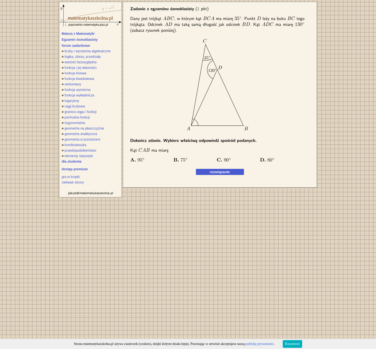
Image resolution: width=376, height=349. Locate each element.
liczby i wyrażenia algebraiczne (86, 51)
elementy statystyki (77, 156)
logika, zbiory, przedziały (81, 57)
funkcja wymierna (76, 90)
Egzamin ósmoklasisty (80, 39)
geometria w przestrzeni (81, 139)
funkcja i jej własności (79, 68)
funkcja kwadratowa (78, 79)
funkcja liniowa (74, 73)
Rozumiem (292, 344)
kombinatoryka (74, 145)
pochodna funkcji (76, 117)
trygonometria (73, 123)
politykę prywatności (260, 344)
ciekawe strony (73, 182)
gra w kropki (71, 177)
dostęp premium (75, 169)
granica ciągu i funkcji (79, 112)
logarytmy (70, 101)
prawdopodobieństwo (79, 150)
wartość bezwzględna (79, 62)
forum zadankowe (76, 45)
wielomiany (71, 84)
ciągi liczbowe (73, 106)
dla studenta (71, 161)
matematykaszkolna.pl (90, 18)
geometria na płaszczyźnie (83, 128)
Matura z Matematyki (78, 33)
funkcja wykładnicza (78, 95)
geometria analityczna (79, 134)
